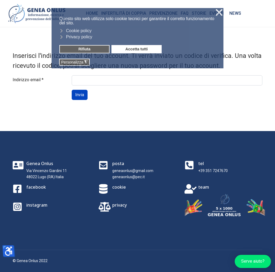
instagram (37, 205)
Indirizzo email (28, 79)
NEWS (235, 13)
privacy (119, 205)
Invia (79, 94)
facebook (36, 187)
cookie (119, 187)
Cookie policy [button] (79, 30)
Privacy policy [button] (79, 37)
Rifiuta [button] (84, 49)
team (203, 187)
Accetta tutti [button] (136, 49)
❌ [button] (219, 12)
